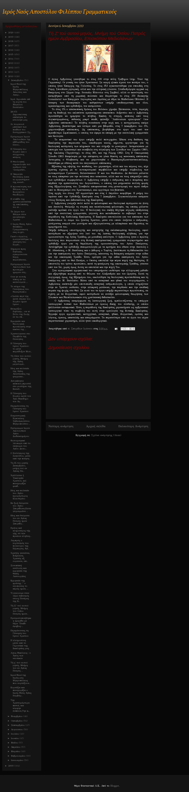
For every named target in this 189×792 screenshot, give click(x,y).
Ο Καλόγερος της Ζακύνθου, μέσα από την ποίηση (20, 456)
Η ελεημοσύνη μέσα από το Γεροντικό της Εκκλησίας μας (19, 644)
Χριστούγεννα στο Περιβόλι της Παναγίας (20, 336)
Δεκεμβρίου (17, 80)
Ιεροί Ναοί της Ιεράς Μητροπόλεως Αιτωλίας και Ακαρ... (19, 89)
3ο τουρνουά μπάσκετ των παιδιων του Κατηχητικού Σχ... (21, 128)
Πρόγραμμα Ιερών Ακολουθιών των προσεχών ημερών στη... (20, 268)
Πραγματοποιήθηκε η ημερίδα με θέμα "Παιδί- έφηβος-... (20, 622)
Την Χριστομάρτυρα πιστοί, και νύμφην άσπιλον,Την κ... (20, 705)
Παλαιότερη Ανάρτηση (133, 426)
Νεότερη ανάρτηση (60, 426)
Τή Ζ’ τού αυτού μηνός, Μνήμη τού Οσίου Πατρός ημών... (19, 609)
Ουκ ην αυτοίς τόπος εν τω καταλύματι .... (19, 279)
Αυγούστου (17, 729)
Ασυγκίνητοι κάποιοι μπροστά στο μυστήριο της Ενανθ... (20, 385)
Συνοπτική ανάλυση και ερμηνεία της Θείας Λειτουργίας (18, 571)
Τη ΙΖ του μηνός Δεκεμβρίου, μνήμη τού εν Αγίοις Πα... (19, 467)
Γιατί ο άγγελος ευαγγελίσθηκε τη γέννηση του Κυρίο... (21, 240)
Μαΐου (15, 742)
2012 (11, 67)
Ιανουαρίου (17, 760)
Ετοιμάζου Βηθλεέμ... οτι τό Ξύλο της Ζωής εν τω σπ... (20, 312)
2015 (11, 54)
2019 (11, 37)
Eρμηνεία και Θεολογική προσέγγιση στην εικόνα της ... (20, 325)
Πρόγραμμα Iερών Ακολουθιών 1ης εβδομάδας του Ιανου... (20, 140)
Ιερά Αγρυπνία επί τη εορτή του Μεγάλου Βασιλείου (20, 103)
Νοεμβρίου (17, 716)
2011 (11, 72)
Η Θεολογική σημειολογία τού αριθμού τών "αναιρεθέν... (20, 165)
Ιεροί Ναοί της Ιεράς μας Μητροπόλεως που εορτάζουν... (20, 679)
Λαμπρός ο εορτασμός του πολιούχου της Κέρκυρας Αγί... (19, 544)
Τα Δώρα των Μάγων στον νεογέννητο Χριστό (18, 215)
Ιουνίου (15, 738)
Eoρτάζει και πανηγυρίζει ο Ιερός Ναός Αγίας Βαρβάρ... (21, 691)
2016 (11, 50)
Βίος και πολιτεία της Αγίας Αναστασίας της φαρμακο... (20, 372)
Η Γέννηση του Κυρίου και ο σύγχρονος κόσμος (18, 153)
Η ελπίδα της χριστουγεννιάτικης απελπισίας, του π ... (20, 203)
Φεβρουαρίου (18, 756)
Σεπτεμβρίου (18, 725)
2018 (11, 41)
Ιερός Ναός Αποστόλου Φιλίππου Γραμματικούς (59, 12)
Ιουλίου (15, 733)
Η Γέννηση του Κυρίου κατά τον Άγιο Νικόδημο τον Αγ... (20, 397)
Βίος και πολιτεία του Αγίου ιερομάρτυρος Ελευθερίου (19, 494)
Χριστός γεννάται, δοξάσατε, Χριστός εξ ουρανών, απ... (20, 557)
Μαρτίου (16, 751)
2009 (11, 765)
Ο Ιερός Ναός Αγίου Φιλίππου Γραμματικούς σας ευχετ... (21, 228)
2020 (11, 32)
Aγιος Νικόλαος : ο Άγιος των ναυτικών (20, 656)
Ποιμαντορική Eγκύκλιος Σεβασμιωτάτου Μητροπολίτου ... (20, 419)
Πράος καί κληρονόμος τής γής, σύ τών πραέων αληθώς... (20, 532)
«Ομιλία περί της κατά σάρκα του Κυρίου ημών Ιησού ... (20, 300)
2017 (11, 45)
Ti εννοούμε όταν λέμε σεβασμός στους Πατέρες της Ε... (19, 597)
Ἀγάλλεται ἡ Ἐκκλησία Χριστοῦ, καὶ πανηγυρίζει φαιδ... (18, 480)
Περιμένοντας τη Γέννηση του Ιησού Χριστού (19, 409)
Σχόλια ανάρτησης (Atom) (106, 435)
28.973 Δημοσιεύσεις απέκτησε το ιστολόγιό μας (18, 115)
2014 (11, 58)
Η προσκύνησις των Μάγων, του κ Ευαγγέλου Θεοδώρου (20, 190)
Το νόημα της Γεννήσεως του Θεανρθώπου (19, 289)
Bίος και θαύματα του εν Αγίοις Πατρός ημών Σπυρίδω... (20, 519)
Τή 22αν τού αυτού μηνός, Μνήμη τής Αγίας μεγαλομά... (20, 360)
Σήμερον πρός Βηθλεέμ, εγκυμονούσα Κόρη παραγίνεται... (18, 254)
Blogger (114, 785)
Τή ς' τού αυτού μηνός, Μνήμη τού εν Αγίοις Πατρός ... (19, 666)
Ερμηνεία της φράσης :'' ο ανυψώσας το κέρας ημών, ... (19, 584)
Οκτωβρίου (17, 720)
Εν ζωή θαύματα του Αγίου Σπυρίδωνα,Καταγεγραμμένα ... (20, 507)
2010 (11, 76)
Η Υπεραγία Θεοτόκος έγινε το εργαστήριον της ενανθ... (19, 178)
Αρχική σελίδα (95, 426)
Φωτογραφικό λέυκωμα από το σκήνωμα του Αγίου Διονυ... (20, 444)
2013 (11, 63)
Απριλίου (16, 747)
